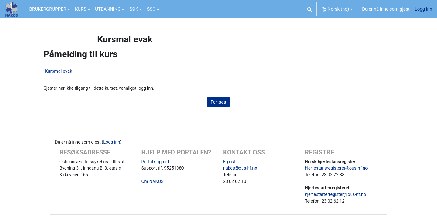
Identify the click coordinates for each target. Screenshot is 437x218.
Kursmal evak (58, 71)
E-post (229, 162)
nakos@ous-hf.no (241, 169)
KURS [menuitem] (80, 9)
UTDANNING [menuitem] (108, 9)
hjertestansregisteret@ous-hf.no (337, 169)
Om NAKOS (152, 183)
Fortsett (219, 102)
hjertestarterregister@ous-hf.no (336, 196)
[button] (310, 9)
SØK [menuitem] (134, 9)
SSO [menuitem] (151, 9)
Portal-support (156, 162)
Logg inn (423, 9)
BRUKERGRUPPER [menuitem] (47, 9)
